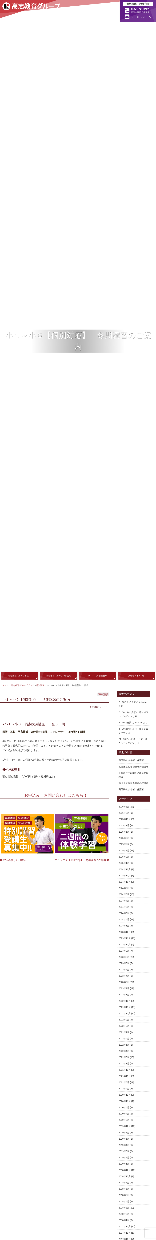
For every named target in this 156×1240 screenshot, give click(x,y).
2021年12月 (125, 1070)
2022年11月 (125, 1007)
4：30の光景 (125, 722)
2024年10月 (125, 882)
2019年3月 (124, 1151)
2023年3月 (124, 982)
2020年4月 (124, 1113)
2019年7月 (124, 1132)
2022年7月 (124, 1032)
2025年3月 (124, 850)
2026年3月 (124, 806)
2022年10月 (125, 1013)
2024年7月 (124, 900)
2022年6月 (124, 1038)
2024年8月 (124, 894)
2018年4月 (124, 1201)
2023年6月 (124, 963)
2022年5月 (124, 1044)
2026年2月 (124, 813)
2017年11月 (125, 1233)
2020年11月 (125, 1101)
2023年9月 (124, 950)
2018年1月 (124, 1220)
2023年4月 (124, 976)
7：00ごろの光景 (127, 702)
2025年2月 (124, 856)
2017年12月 (125, 1226)
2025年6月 (124, 832)
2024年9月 (124, 888)
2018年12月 (125, 1170)
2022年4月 (124, 1051)
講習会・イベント (136, 675)
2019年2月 (124, 1157)
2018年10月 (125, 1176)
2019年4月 (124, 1145)
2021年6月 (124, 1088)
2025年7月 (124, 825)
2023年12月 (125, 932)
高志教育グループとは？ (19, 675)
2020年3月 (124, 1120)
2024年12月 (125, 869)
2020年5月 (124, 1107)
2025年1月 (124, 863)
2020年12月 (125, 1095)
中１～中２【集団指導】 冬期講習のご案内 (82, 860)
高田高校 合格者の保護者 (131, 760)
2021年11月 (125, 1076)
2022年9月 (124, 1019)
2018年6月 (124, 1189)
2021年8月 (124, 1082)
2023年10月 (125, 944)
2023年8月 (124, 957)
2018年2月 (124, 1214)
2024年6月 (124, 907)
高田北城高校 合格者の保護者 (133, 766)
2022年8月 (124, 1026)
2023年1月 (124, 994)
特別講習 (40, 685)
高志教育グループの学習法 (58, 675)
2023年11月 (125, 938)
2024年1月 (124, 925)
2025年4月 (124, 844)
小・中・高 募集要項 (97, 675)
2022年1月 (124, 1063)
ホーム (5, 685)
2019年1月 (124, 1163)
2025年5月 (124, 838)
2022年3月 (124, 1057)
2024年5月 (124, 913)
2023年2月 (124, 988)
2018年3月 (124, 1207)
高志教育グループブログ (22, 685)
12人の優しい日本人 (13, 860)
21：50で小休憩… (128, 739)
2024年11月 (125, 875)
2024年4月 (124, 919)
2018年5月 (124, 1195)
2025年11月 (125, 819)
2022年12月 (125, 1001)
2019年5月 (124, 1139)
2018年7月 (124, 1182)
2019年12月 (125, 1126)
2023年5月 (124, 969)
